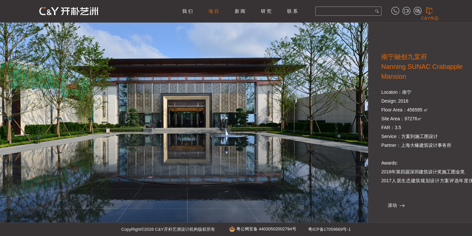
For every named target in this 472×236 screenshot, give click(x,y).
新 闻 (240, 11)
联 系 (292, 11)
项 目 (213, 11)
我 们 (187, 11)
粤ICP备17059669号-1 (329, 229)
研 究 (266, 11)
